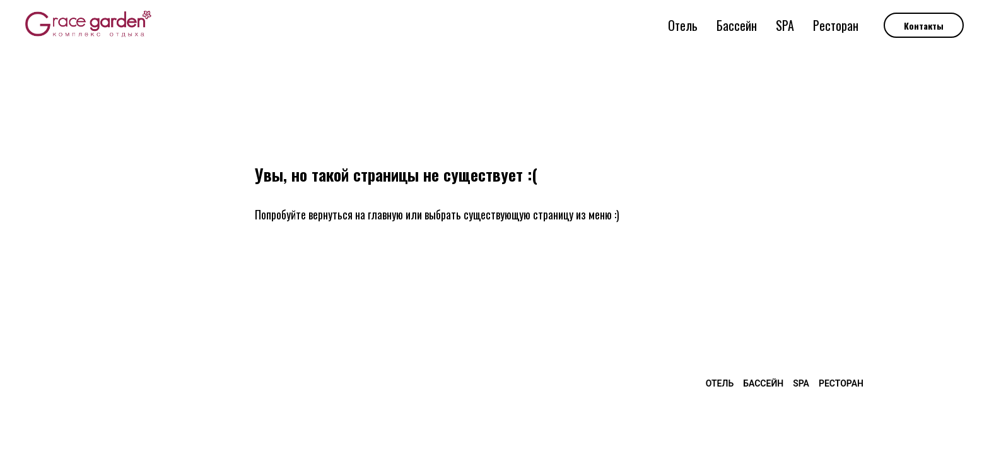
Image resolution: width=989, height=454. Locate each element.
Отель (683, 25)
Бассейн (737, 25)
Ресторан (835, 25)
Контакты (924, 25)
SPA (785, 25)
